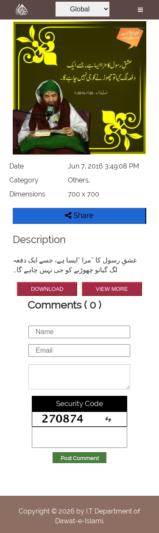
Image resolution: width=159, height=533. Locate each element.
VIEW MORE (112, 289)
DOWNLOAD (47, 289)
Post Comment (80, 458)
